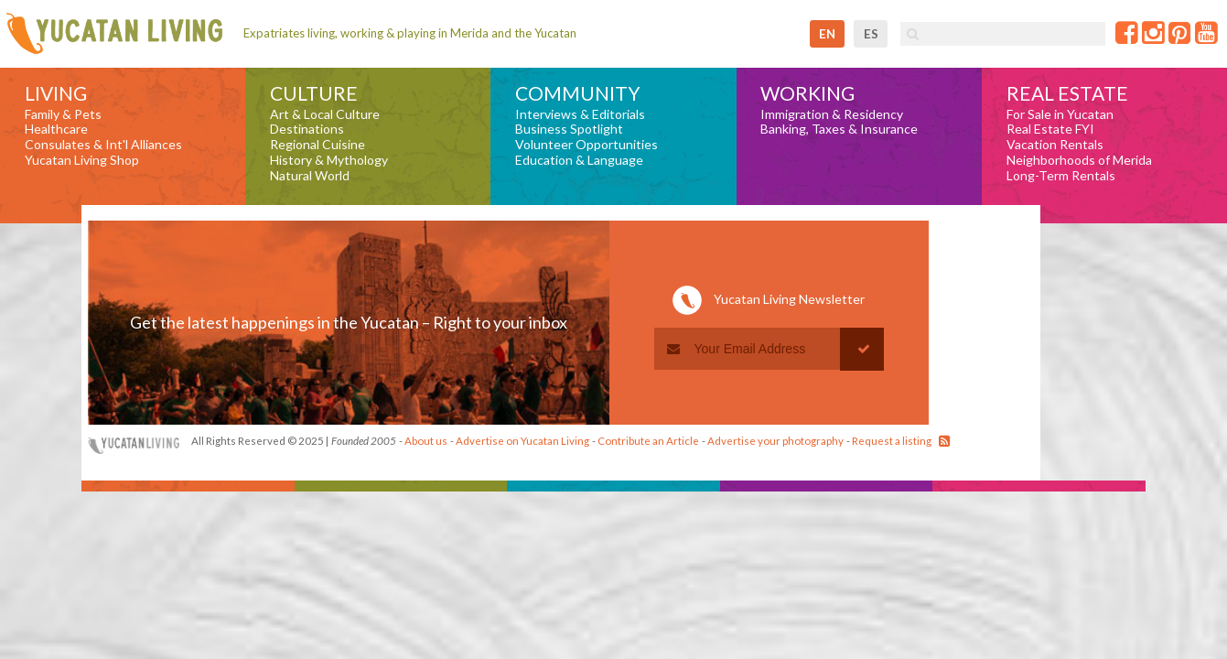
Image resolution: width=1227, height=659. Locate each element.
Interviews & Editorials (580, 114)
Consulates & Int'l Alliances (103, 144)
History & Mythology (329, 160)
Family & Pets (63, 114)
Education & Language (579, 160)
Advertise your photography (775, 441)
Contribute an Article (648, 441)
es (871, 34)
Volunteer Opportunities (586, 144)
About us (425, 441)
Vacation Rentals (1054, 144)
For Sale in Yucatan (1060, 114)
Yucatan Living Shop (82, 160)
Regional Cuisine (317, 144)
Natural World (310, 175)
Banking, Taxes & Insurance (839, 129)
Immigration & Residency (831, 114)
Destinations (307, 129)
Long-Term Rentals (1060, 175)
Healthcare (56, 129)
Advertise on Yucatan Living (522, 441)
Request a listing (891, 441)
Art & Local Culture (325, 114)
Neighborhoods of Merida (1079, 160)
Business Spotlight (569, 129)
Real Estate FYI (1050, 129)
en (827, 34)
